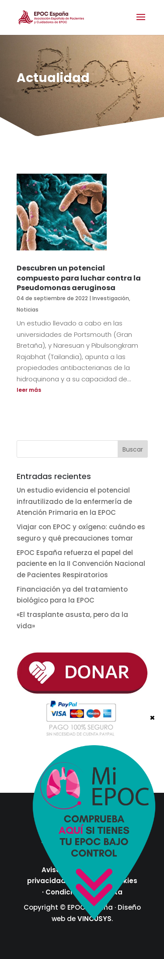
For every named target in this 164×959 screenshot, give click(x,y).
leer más (29, 390)
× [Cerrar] (152, 879)
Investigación (110, 298)
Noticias (27, 309)
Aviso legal (61, 869)
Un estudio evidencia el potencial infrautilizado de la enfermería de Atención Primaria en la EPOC (74, 501)
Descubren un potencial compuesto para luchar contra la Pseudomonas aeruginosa (79, 278)
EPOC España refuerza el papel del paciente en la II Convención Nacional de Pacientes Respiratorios (81, 563)
